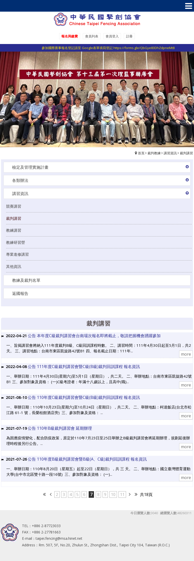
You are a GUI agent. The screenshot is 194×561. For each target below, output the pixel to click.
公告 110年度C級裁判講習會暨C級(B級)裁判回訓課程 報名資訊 (84, 397)
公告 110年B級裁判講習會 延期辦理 (60, 428)
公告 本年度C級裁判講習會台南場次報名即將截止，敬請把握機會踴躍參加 (94, 335)
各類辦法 (20, 180)
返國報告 (20, 293)
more (186, 354)
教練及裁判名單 (26, 280)
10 (113, 494)
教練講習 (13, 230)
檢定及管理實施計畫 (30, 167)
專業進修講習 (17, 254)
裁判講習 (186, 153)
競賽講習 (13, 206)
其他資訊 (13, 266)
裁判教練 (154, 153)
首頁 (141, 153)
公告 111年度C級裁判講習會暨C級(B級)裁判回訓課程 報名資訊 (84, 366)
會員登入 (112, 36)
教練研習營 (15, 242)
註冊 (129, 36)
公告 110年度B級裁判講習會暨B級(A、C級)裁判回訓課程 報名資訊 (87, 459)
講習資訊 (170, 153)
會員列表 (91, 36)
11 (122, 494)
